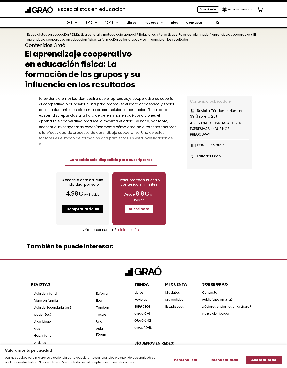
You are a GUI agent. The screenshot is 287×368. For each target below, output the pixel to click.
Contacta (198, 23)
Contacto (209, 292)
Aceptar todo (263, 359)
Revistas (155, 23)
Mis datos (172, 292)
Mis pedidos (174, 299)
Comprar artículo (82, 209)
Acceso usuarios (240, 9)
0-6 (74, 23)
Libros (131, 22)
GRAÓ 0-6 (142, 313)
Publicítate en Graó (217, 299)
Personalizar (186, 359)
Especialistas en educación (92, 9)
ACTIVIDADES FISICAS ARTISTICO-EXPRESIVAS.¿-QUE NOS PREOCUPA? (219, 122)
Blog (174, 22)
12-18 (114, 23)
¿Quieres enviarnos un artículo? (226, 306)
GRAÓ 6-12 (142, 320)
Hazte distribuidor (216, 313)
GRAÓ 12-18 (143, 327)
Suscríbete (208, 9)
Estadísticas (174, 306)
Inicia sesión (128, 229)
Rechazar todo (224, 359)
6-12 (94, 23)
